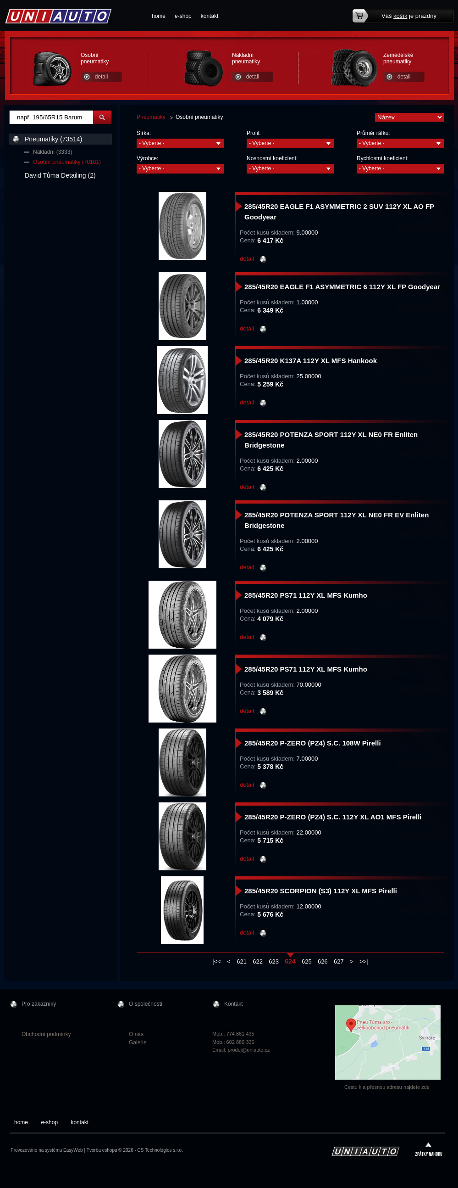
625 (307, 961)
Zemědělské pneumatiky (398, 58)
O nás (136, 1034)
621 (242, 961)
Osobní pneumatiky (95, 58)
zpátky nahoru (428, 1150)
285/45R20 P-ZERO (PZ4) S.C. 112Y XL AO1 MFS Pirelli (333, 817)
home (159, 16)
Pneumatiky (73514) (53, 139)
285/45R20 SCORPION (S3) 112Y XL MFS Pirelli (320, 891)
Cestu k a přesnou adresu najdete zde (387, 1087)
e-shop (183, 16)
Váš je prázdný (408, 15)
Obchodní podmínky (46, 1034)
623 (274, 961)
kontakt (210, 16)
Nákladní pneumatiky (246, 58)
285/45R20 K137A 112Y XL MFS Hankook (310, 360)
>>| (363, 961)
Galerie (138, 1042)
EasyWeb (73, 1150)
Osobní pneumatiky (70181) (67, 162)
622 (258, 961)
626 (323, 961)
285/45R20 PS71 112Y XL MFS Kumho (305, 595)
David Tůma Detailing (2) (60, 175)
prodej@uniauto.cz (249, 1050)
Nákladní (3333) (52, 152)
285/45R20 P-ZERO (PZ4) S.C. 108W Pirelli (312, 743)
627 (339, 961)
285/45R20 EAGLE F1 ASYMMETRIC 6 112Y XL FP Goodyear (342, 287)
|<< (216, 961)
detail (101, 76)
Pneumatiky (151, 117)
